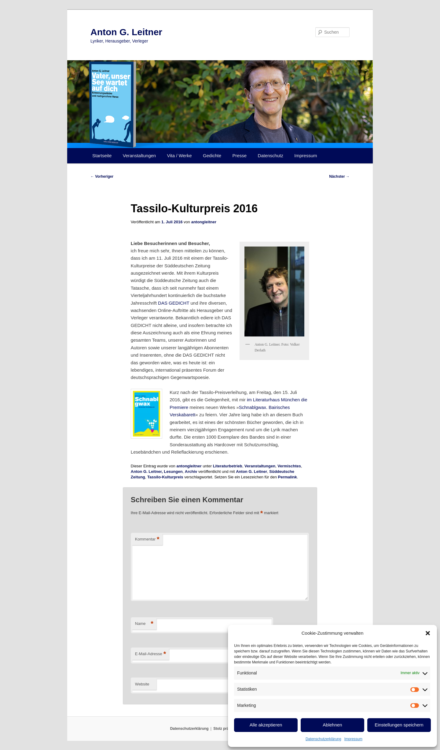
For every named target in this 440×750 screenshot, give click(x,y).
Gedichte (212, 155)
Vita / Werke (179, 155)
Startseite (102, 155)
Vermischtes (289, 466)
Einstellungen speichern (399, 724)
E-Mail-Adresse (150, 654)
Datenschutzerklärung (323, 739)
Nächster (339, 176)
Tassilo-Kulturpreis (165, 477)
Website (142, 684)
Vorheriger (101, 176)
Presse (240, 155)
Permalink (287, 477)
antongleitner (203, 222)
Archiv (191, 471)
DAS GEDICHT (173, 303)
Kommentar (147, 539)
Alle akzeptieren (266, 724)
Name (144, 623)
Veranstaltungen (139, 155)
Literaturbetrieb (227, 466)
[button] (428, 633)
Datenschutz (270, 155)
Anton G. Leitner (126, 32)
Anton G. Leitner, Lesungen (157, 471)
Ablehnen (332, 724)
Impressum (353, 739)
